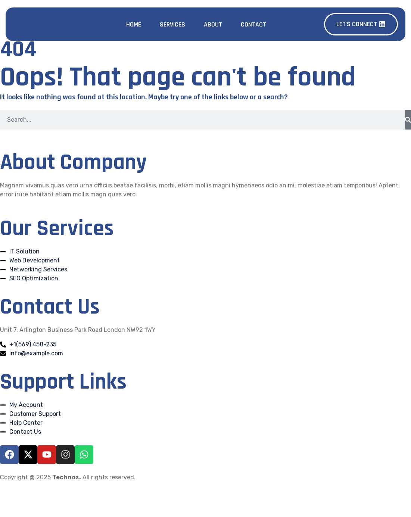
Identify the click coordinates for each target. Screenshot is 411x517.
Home (133, 24)
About (213, 24)
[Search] (408, 120)
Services (172, 24)
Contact (253, 24)
